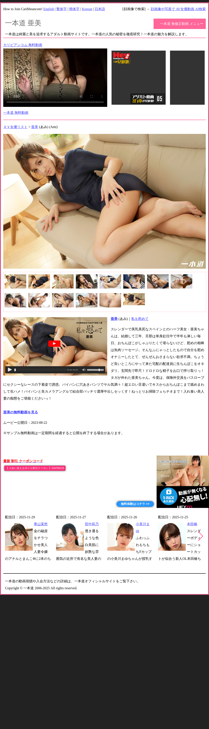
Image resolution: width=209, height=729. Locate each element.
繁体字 (61, 9)
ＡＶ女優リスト (15, 127)
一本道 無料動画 (15, 112)
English (48, 9)
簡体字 (74, 9)
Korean (87, 9)
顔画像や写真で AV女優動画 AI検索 (178, 9)
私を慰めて (140, 319)
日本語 (100, 9)
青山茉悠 (41, 524)
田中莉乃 (92, 524)
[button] (201, 536)
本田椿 (192, 524)
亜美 (34, 127)
